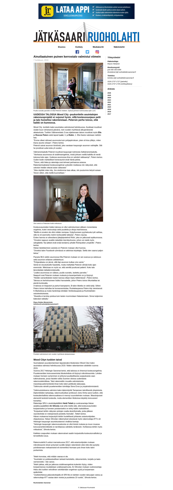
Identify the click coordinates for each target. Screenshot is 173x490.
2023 (109, 100)
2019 (109, 109)
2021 (109, 105)
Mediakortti (98, 47)
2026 (109, 93)
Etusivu (61, 47)
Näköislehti (119, 47)
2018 (109, 112)
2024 (109, 98)
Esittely (79, 47)
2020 (109, 107)
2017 (109, 114)
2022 (109, 102)
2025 (109, 95)
